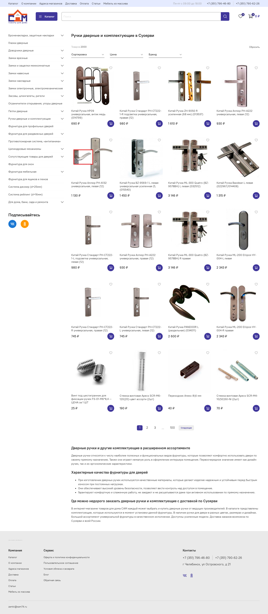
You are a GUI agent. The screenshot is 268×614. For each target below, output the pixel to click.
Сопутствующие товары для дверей (30, 156)
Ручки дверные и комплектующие (29, 118)
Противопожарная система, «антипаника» (34, 141)
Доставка (71, 3)
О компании (28, 3)
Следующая (186, 427)
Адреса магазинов (50, 3)
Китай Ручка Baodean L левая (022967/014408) (235, 184)
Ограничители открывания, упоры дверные (35, 103)
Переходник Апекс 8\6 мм (184, 395)
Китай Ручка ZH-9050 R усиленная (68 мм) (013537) (185, 112)
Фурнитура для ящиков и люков (28, 179)
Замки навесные (18, 73)
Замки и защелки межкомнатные (29, 65)
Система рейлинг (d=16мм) (25, 194)
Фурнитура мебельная (22, 171)
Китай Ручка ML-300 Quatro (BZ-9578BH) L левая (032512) (188, 184)
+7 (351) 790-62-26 (248, 3)
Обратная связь (52, 580)
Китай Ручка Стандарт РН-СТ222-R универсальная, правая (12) (92, 328)
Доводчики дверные (21, 50)
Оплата (84, 3)
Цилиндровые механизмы (24, 149)
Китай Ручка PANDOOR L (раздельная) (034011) (183, 328)
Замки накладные (19, 80)
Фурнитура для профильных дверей (30, 126)
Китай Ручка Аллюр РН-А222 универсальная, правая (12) (138, 256)
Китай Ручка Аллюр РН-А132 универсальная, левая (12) (89, 184)
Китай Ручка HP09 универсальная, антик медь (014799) (88, 114)
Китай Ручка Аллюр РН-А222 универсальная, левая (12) (234, 112)
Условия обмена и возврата (59, 568)
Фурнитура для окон (21, 164)
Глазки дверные (18, 43)
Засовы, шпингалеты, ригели (26, 96)
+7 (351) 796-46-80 (219, 3)
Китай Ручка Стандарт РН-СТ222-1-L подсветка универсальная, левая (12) (92, 258)
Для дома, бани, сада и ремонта (28, 202)
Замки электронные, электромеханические (35, 88)
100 (172, 428)
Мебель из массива (115, 3)
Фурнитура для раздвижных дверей (30, 133)
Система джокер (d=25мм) (25, 186)
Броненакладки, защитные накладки (31, 35)
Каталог (13, 3)
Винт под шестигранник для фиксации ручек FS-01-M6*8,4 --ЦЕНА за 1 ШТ (91, 399)
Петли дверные (18, 111)
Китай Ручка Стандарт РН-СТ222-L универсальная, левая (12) (140, 328)
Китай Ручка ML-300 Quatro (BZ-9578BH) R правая (188, 256)
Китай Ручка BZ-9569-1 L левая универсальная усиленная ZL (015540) (139, 186)
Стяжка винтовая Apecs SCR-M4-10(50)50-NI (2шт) (237, 397)
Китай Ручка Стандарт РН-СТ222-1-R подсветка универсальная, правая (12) (140, 114)
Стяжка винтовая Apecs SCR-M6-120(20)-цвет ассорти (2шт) (140, 397)
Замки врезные (18, 58)
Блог (46, 574)
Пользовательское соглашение (61, 562)
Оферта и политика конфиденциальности (67, 557)
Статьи (96, 3)
